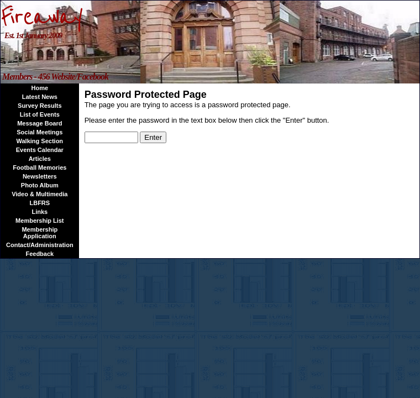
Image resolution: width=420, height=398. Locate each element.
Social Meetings (39, 132)
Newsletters (40, 176)
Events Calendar (40, 149)
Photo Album (40, 185)
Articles (40, 158)
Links (40, 211)
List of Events (40, 114)
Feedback (39, 253)
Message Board (39, 123)
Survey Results (39, 105)
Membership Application (39, 232)
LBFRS (39, 203)
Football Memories (39, 167)
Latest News (39, 96)
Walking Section (40, 141)
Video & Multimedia (39, 194)
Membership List (39, 220)
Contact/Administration (40, 245)
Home (40, 88)
